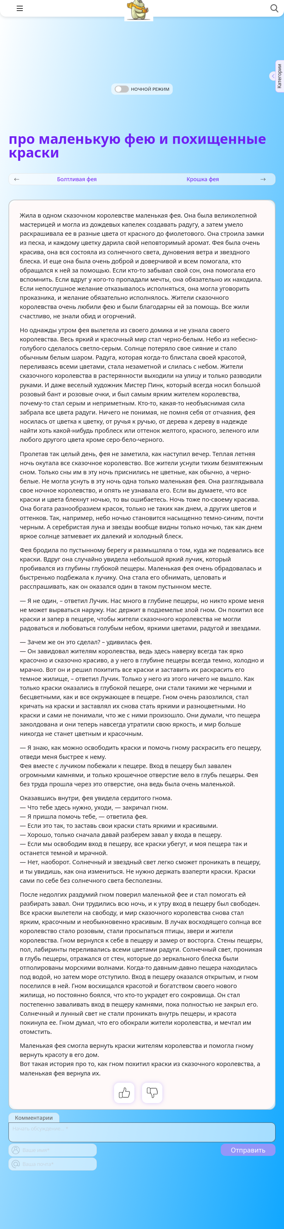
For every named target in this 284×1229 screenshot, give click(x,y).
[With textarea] (142, 1132)
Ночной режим (150, 89)
